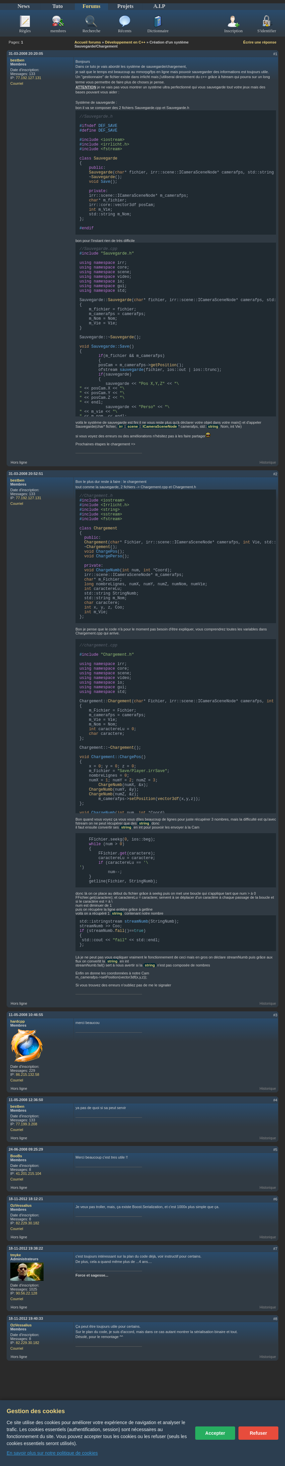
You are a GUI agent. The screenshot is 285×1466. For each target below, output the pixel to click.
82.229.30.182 (27, 1268)
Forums (91, 6)
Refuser (258, 1433)
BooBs (16, 1201)
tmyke (15, 1300)
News (24, 6)
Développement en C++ (125, 42)
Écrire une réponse (259, 42)
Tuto (57, 6)
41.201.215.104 (28, 1219)
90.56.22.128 (26, 1338)
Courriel (16, 83)
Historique (267, 479)
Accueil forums (87, 42)
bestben (17, 60)
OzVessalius (21, 1251)
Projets (125, 6)
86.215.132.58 (27, 1120)
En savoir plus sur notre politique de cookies (52, 1453)
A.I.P (159, 6)
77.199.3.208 (26, 1169)
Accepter (215, 1433)
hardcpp (17, 1067)
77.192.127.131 (28, 78)
